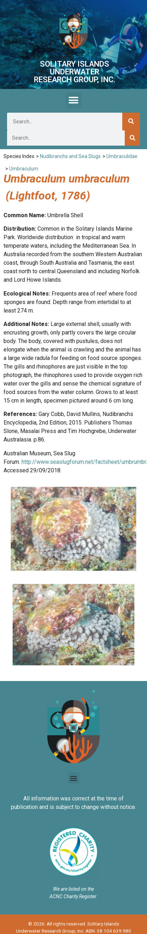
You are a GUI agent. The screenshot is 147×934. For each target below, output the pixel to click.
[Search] (131, 121)
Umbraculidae (121, 156)
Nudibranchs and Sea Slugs (70, 156)
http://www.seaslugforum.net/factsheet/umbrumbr (84, 461)
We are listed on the (73, 889)
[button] (74, 100)
